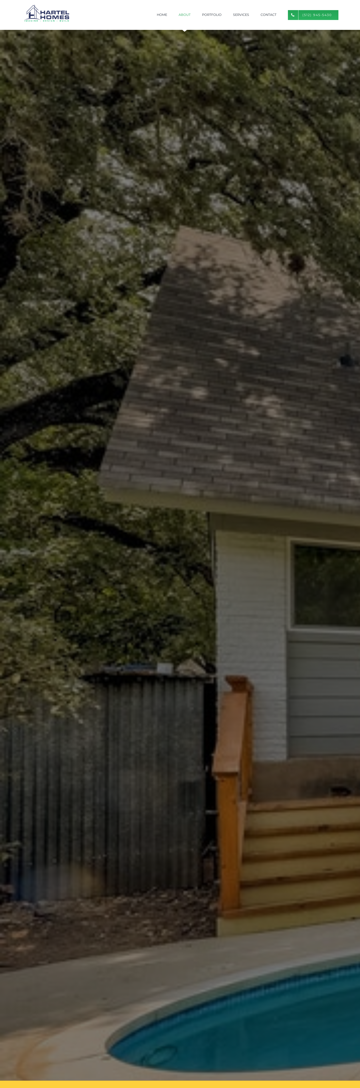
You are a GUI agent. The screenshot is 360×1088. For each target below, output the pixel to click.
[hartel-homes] (47, 5)
